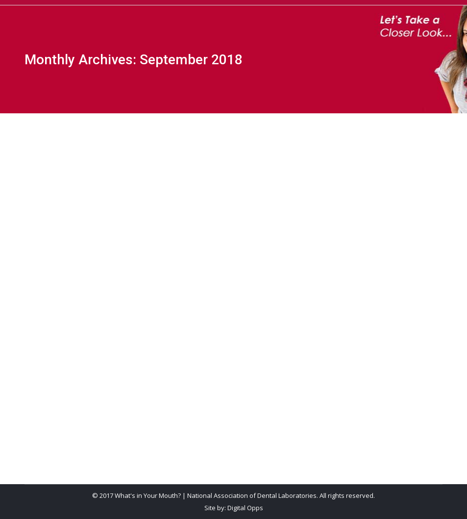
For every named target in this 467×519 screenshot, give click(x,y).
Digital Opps (245, 507)
